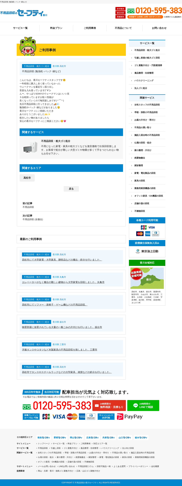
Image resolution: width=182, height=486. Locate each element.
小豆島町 (148, 297)
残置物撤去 (139, 158)
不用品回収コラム (86, 466)
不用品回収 (43, 448)
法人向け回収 (128, 448)
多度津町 (157, 300)
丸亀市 (141, 292)
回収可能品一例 (104, 466)
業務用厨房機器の (145, 188)
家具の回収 (139, 180)
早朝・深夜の (75, 453)
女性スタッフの (50, 453)
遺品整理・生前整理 (143, 73)
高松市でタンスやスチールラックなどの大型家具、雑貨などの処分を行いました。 (67, 372)
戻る (71, 188)
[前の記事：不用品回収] (71, 205)
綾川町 (141, 300)
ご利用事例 (90, 28)
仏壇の (46, 457)
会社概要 (155, 466)
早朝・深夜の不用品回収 (146, 112)
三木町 (156, 297)
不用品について (123, 28)
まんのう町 (136, 303)
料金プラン (56, 28)
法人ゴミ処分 (140, 88)
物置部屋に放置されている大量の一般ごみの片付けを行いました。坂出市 (62, 327)
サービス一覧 (20, 28)
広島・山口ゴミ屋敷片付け (88, 471)
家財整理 (138, 165)
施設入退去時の (143, 453)
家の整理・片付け (142, 150)
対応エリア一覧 (100, 443)
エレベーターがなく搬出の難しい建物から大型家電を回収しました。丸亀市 (63, 282)
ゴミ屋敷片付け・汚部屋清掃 (148, 65)
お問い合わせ (159, 28)
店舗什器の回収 (141, 203)
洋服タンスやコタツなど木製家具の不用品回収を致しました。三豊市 (59, 349)
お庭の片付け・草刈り (145, 120)
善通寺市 (157, 292)
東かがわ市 (154, 294)
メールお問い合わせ (47, 466)
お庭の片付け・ (99, 453)
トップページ (44, 443)
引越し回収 (56, 448)
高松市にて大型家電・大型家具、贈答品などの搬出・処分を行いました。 (62, 259)
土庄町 (139, 297)
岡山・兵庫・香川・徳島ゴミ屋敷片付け (55, 471)
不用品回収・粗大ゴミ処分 (147, 50)
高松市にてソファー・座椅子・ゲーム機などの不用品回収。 (55, 304)
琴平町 (149, 300)
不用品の (120, 453)
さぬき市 (144, 294)
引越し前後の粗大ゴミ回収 (147, 58)
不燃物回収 (139, 211)
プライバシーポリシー (138, 466)
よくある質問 (119, 466)
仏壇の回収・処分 (142, 142)
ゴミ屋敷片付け (71, 448)
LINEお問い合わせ (67, 466)
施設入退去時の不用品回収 (147, 135)
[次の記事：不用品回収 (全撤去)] (71, 217)
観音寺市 (135, 294)
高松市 (27, 178)
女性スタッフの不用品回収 (147, 104)
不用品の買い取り (142, 127)
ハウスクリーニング (143, 80)
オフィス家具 (148, 196)
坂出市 (149, 292)
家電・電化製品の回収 (145, 173)
